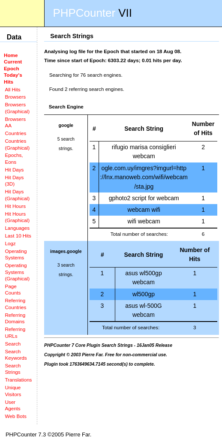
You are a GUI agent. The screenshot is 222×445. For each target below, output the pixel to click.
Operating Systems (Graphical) (17, 271)
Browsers (15, 96)
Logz (10, 243)
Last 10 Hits (18, 235)
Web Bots (15, 416)
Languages (17, 228)
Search (13, 343)
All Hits (12, 89)
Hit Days (14, 169)
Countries (15, 133)
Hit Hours (15, 206)
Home (11, 55)
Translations (18, 379)
